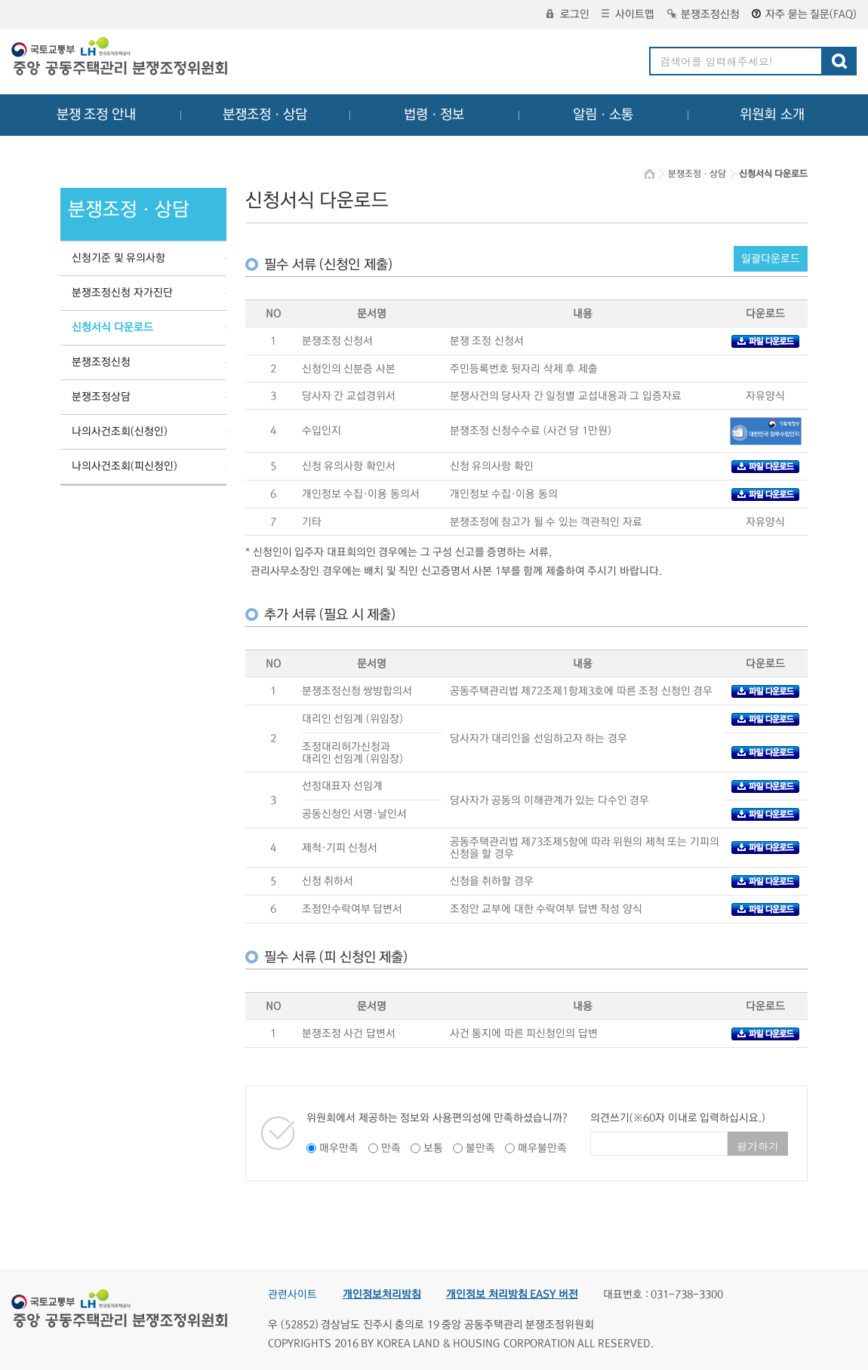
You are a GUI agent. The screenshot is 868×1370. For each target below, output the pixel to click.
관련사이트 (292, 1295)
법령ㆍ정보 (434, 114)
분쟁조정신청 (703, 14)
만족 (391, 1148)
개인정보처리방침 (382, 1295)
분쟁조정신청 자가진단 (122, 293)
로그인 (567, 14)
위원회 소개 (772, 114)
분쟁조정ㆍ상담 (265, 114)
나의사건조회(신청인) (120, 431)
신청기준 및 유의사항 (118, 258)
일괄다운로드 (770, 259)
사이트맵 (628, 14)
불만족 (480, 1148)
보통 (433, 1148)
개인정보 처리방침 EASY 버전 (512, 1295)
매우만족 (339, 1148)
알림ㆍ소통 (603, 114)
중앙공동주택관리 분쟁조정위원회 (120, 58)
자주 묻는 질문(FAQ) (804, 14)
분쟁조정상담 (101, 397)
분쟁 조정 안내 (96, 114)
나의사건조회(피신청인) (124, 466)
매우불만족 (542, 1148)
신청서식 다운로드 (112, 327)
